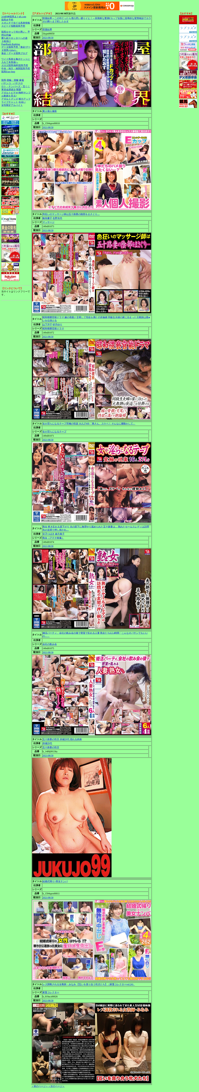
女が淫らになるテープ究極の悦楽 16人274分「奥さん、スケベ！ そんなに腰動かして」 (89, 423)
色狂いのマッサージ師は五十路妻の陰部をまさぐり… (71, 214)
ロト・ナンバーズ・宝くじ (15, 86)
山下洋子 (47, 324)
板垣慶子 (47, 218)
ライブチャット (9, 102)
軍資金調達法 (8, 89)
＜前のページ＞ (39, 1086)
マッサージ (48, 222)
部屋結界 (47, 29)
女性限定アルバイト (12, 105)
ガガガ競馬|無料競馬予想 (14, 65)
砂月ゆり (57, 324)
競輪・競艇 (13, 80)
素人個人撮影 (50, 111)
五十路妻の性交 (51, 747)
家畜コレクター (51, 992)
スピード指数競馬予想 (13, 26)
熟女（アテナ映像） (53, 538)
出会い (22, 102)
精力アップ (24, 99)
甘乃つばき (48, 534)
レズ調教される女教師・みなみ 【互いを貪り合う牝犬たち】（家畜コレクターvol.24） (89, 984)
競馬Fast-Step (8, 71)
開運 (18, 89)
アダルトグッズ (9, 99)
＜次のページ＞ (56, 1086)
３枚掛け (6, 41)
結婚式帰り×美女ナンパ (55, 881)
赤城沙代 (47, 743)
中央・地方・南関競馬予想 (15, 68)
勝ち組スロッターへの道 (14, 38)
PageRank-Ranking (10, 44)
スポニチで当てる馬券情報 (15, 23)
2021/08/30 (48, 37)
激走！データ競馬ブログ (14, 53)
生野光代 (57, 218)
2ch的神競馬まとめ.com (13, 16)
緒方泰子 (60, 534)
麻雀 (21, 80)
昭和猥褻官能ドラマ (53, 328)
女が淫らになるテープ (54, 431)
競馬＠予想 (7, 19)
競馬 (3, 80)
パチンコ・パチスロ (12, 83)
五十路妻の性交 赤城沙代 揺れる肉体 (62, 739)
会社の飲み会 (50, 644)
